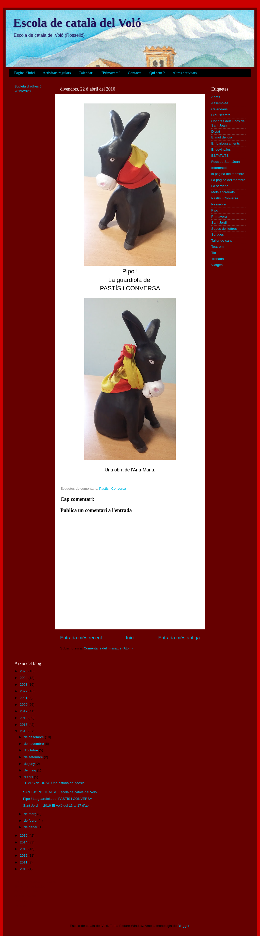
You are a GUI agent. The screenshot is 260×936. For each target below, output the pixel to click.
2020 (24, 705)
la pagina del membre (227, 174)
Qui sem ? (157, 73)
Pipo (214, 210)
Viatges (217, 265)
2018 (24, 718)
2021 (24, 698)
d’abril (29, 777)
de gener (31, 827)
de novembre (34, 744)
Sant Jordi (219, 222)
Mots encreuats (223, 192)
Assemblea (219, 103)
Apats (215, 97)
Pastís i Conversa (112, 488)
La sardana (220, 186)
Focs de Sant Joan (225, 162)
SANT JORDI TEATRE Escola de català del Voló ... (62, 792)
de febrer (31, 820)
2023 (24, 684)
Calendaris (219, 109)
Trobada (217, 259)
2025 (24, 671)
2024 (24, 678)
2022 (24, 691)
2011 (24, 862)
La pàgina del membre (228, 180)
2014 (24, 842)
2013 (24, 849)
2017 (24, 725)
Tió (213, 253)
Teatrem (217, 247)
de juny (30, 764)
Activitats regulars (57, 73)
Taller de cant (221, 240)
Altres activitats (185, 73)
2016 (24, 731)
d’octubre (31, 750)
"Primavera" (110, 73)
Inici (130, 637)
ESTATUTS (220, 155)
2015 (24, 835)
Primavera (219, 216)
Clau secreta (221, 115)
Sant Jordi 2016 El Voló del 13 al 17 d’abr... (57, 805)
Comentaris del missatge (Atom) (108, 648)
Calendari (86, 73)
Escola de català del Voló (77, 22)
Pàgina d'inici (24, 73)
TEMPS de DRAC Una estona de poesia (54, 783)
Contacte (134, 73)
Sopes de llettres (224, 229)
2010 (24, 869)
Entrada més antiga (179, 637)
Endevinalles (221, 149)
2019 (24, 711)
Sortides (217, 234)
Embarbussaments (225, 143)
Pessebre (218, 204)
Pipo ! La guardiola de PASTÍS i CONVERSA (57, 799)
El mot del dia (221, 137)
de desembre (34, 737)
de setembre (34, 757)
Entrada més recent (81, 637)
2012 (24, 855)
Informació (219, 168)
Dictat (215, 131)
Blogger (183, 926)
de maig (30, 770)
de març (30, 814)
